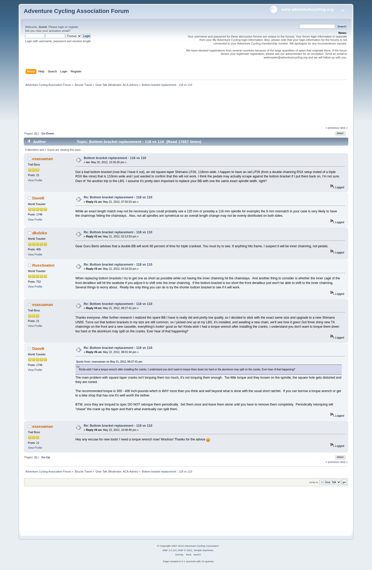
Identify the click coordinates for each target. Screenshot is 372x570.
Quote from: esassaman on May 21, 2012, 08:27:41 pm (109, 361)
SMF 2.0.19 (169, 550)
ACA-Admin (130, 84)
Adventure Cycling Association (201, 545)
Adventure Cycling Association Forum (76, 11)
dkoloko (39, 233)
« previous (332, 127)
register (73, 26)
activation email (59, 30)
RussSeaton (43, 265)
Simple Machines (203, 550)
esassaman (42, 158)
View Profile (35, 180)
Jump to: (314, 482)
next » (344, 127)
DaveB (38, 198)
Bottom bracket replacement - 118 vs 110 (115, 158)
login (61, 26)
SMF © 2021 (185, 550)
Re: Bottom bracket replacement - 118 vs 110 (118, 197)
